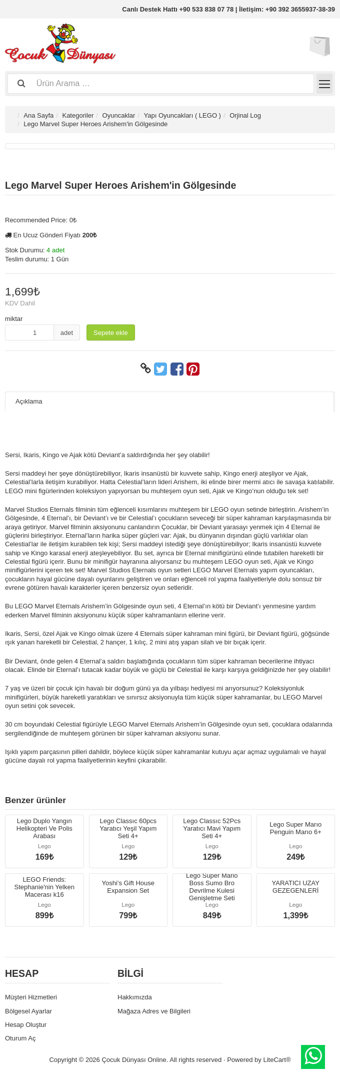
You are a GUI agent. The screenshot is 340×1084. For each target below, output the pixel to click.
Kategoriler (78, 115)
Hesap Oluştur (25, 1024)
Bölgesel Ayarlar (28, 1011)
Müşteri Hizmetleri (31, 997)
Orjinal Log (245, 115)
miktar (13, 318)
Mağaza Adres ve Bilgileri (154, 1011)
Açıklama (29, 401)
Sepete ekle (111, 332)
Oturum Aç (20, 1038)
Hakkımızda (135, 997)
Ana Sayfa (39, 115)
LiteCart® (276, 1059)
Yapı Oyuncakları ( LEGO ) (182, 115)
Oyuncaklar (119, 115)
